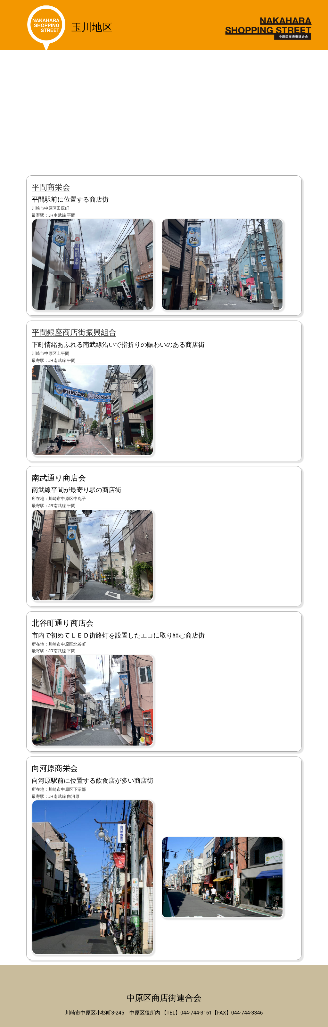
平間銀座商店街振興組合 (74, 332)
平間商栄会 (51, 187)
